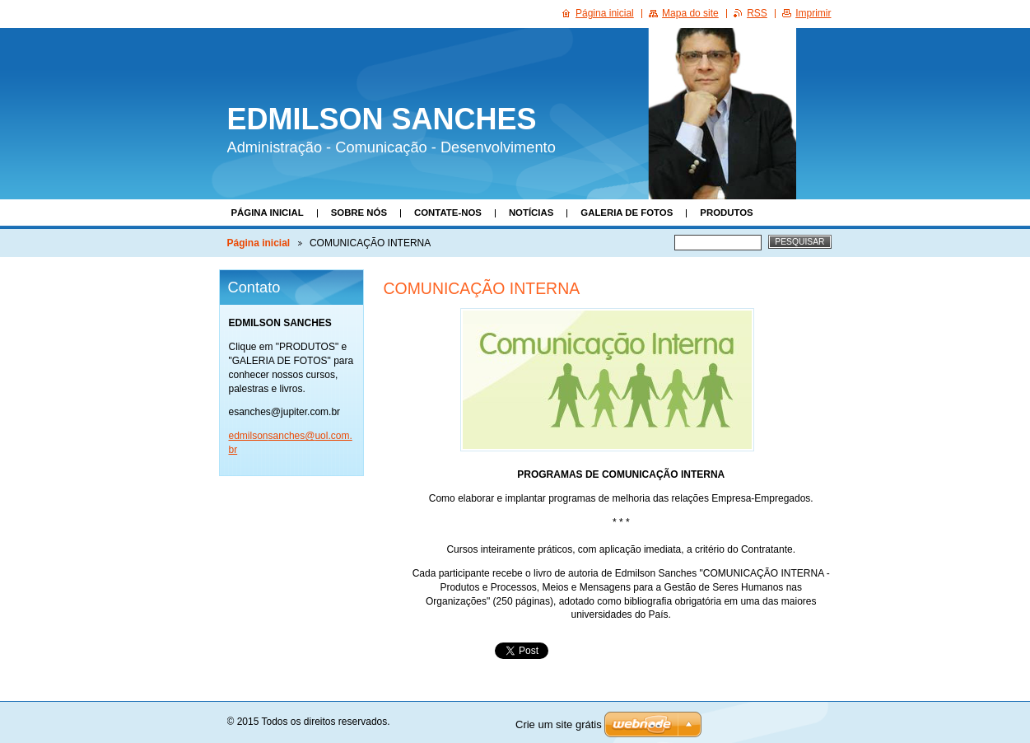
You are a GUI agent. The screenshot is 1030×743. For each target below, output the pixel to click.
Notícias (531, 212)
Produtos (726, 212)
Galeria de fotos (626, 212)
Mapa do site (690, 13)
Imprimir (813, 13)
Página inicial (267, 212)
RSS (757, 13)
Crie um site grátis (558, 724)
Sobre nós (359, 212)
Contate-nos (448, 212)
